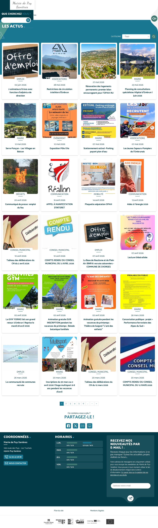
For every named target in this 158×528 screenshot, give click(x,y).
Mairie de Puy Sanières (22, 5)
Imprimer (89, 425)
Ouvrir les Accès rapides (154, 18)
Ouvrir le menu (5, 5)
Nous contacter (17, 463)
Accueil (7, 15)
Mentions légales (97, 510)
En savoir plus (20, 335)
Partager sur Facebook (68, 425)
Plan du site (58, 510)
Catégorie (116, 36)
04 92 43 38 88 (15, 457)
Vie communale (19, 15)
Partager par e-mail (82, 425)
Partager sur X (75, 425)
